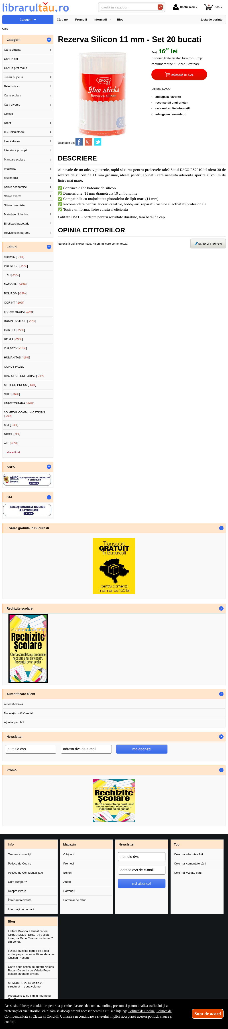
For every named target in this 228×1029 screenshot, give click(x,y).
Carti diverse (12, 104)
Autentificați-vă (13, 704)
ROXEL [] (13, 339)
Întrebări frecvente (19, 900)
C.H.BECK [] (15, 348)
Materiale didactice (16, 214)
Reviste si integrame (17, 232)
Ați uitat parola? (14, 722)
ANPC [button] (11, 467)
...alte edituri (12, 452)
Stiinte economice (15, 187)
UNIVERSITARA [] (19, 403)
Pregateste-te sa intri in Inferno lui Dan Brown (29, 997)
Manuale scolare (14, 159)
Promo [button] (11, 770)
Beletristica (11, 86)
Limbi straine (12, 141)
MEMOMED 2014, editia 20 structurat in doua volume (25, 984)
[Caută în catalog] (160, 7)
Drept (7, 123)
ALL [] (11, 443)
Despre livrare (17, 891)
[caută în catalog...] (127, 7)
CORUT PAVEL (14, 366)
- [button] (49, 39)
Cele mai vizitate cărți (188, 872)
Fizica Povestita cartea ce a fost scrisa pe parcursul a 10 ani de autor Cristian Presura (31, 954)
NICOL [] (12, 434)
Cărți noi (68, 854)
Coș (212, 7)
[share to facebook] (79, 142)
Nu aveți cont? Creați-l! (18, 713)
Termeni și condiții (19, 854)
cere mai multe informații (172, 108)
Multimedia (11, 177)
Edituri (67, 872)
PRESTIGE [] (16, 266)
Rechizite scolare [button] (19, 608)
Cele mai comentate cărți (190, 863)
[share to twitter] (97, 142)
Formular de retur (74, 900)
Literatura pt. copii (15, 150)
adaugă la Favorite (168, 96)
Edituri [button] (11, 247)
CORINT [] (14, 302)
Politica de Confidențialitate (25, 872)
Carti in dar (11, 58)
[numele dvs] (30, 749)
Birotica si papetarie (16, 223)
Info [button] (11, 844)
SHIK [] (12, 394)
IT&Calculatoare (14, 132)
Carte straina (12, 49)
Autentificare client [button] (20, 694)
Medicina (10, 168)
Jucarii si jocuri (13, 77)
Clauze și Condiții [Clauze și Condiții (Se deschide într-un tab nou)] (45, 1016)
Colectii (9, 113)
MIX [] (11, 425)
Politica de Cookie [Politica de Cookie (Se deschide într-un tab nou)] (141, 1011)
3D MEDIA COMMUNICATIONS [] (24, 414)
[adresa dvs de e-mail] (86, 749)
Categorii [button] (13, 40)
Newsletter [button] (14, 736)
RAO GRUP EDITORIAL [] (24, 375)
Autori (67, 881)
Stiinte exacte (12, 196)
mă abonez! (141, 749)
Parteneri (69, 891)
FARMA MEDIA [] (18, 311)
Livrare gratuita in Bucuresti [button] (27, 528)
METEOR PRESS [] (20, 385)
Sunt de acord (207, 1013)
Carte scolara (12, 95)
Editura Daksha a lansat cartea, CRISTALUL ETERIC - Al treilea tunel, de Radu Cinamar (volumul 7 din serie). (30, 936)
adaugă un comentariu (170, 114)
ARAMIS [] (14, 256)
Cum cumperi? (17, 881)
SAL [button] (9, 497)
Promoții (68, 863)
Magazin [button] (69, 844)
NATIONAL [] (15, 284)
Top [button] (176, 844)
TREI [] (12, 275)
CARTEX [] (14, 330)
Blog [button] (11, 921)
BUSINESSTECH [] (20, 321)
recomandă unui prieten (171, 102)
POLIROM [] (15, 293)
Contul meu (184, 7)
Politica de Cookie (19, 863)
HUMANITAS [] (17, 357)
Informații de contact (21, 909)
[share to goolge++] (88, 142)
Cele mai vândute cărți (188, 854)
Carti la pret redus (15, 68)
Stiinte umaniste (14, 205)
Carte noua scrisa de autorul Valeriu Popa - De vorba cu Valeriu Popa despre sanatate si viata (31, 970)
